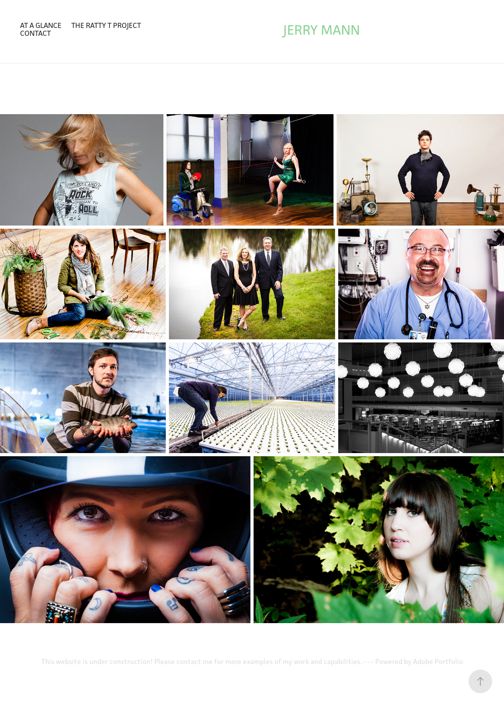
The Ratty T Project (106, 25)
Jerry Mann (321, 30)
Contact (35, 33)
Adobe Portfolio (438, 661)
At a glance (40, 25)
